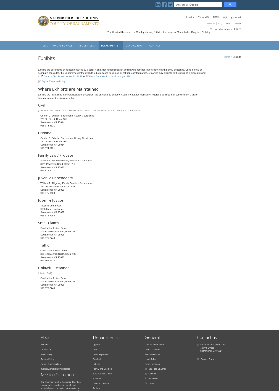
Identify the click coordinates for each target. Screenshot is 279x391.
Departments (110, 45)
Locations (210, 23)
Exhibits (96, 364)
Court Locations (152, 349)
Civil (95, 349)
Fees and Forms (152, 354)
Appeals (97, 344)
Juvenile (97, 378)
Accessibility (46, 354)
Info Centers (87, 45)
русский (236, 17)
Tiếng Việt (203, 17)
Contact (237, 23)
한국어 (216, 17)
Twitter (151, 383)
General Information (154, 344)
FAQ (220, 23)
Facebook (153, 378)
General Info (135, 45)
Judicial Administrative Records (55, 369)
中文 (225, 17)
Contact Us (46, 349)
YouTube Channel (157, 369)
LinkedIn (152, 373)
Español (190, 17)
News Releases (152, 364)
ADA (228, 23)
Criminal (97, 359)
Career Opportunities (50, 364)
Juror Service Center (102, 373)
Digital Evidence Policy (53, 81)
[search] (197, 5)
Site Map (45, 344)
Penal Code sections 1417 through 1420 (108, 76)
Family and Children (102, 369)
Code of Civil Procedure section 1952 (61, 76)
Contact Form (207, 359)
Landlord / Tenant (101, 383)
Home (44, 45)
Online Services (62, 45)
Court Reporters (100, 354)
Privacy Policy (47, 359)
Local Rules (150, 359)
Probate (96, 388)
